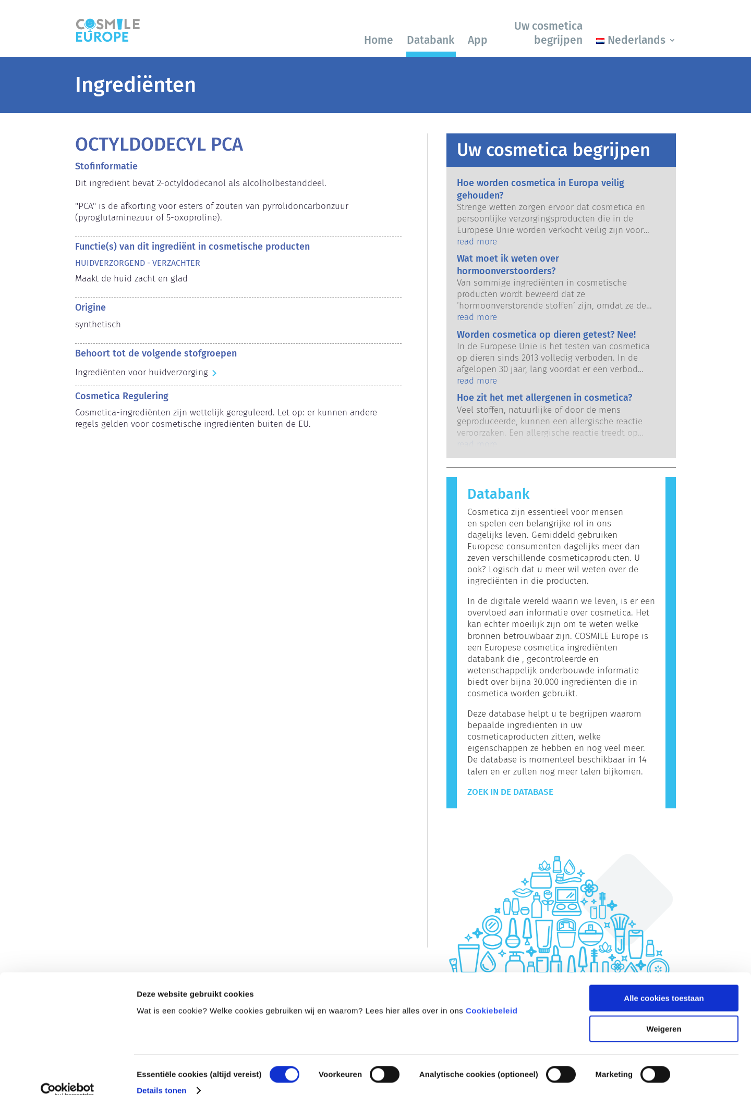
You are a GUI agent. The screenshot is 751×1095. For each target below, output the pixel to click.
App (478, 40)
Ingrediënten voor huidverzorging (141, 372)
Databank (430, 40)
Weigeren (663, 1012)
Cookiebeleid (491, 994)
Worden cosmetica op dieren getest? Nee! (546, 334)
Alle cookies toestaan (664, 982)
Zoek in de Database (510, 791)
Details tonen (161, 1074)
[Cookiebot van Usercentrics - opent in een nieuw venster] (67, 1074)
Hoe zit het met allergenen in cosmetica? (544, 397)
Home (378, 40)
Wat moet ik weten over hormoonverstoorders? (508, 264)
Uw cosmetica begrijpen (548, 33)
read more (477, 241)
